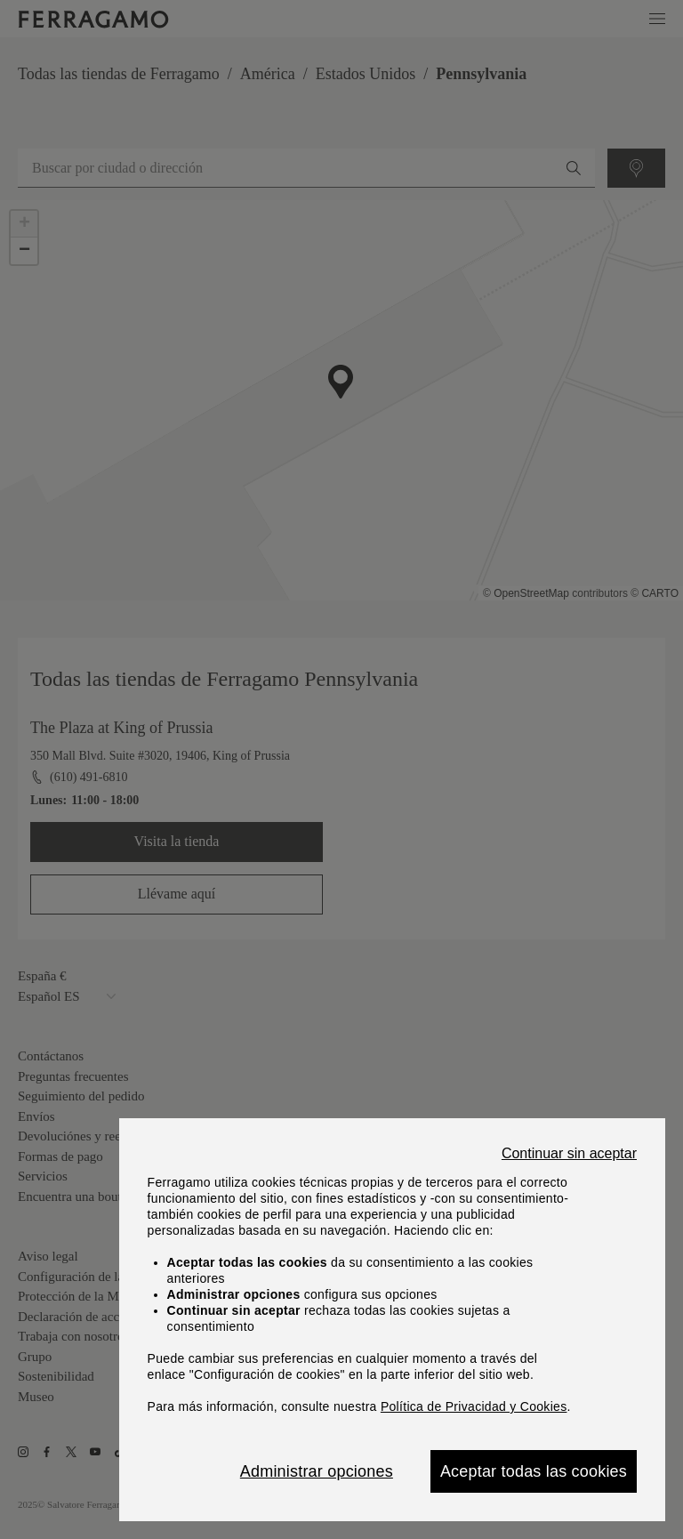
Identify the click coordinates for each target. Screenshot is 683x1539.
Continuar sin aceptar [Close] (569, 1154)
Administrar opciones (316, 1471)
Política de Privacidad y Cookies (474, 1406)
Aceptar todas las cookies (533, 1471)
